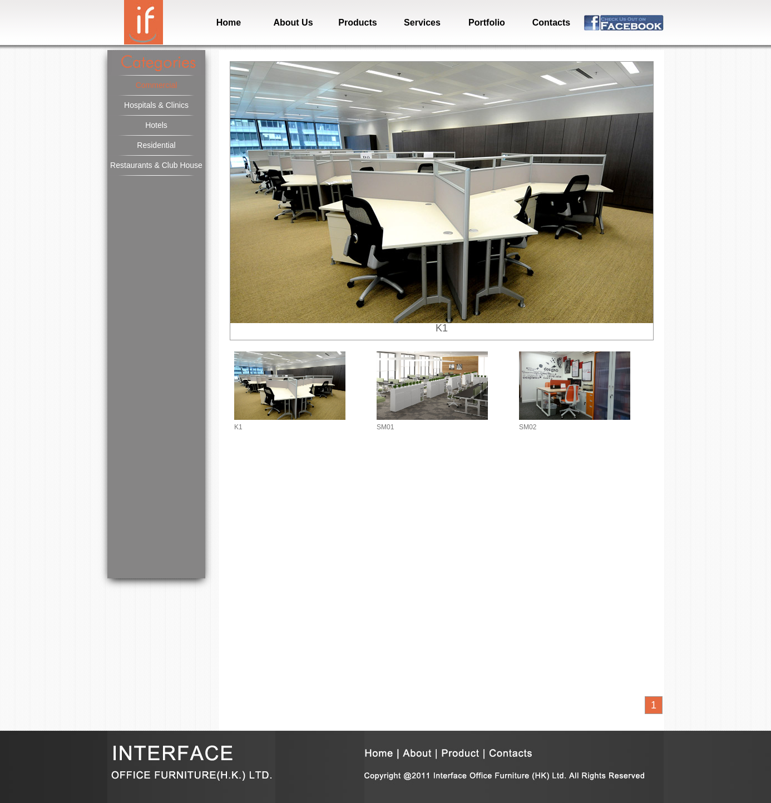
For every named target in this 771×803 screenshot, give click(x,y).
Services (422, 22)
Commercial (156, 85)
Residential (156, 145)
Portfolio (486, 22)
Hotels (156, 125)
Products (357, 22)
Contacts (551, 22)
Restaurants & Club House (156, 165)
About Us (293, 22)
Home (228, 22)
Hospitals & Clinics (156, 105)
